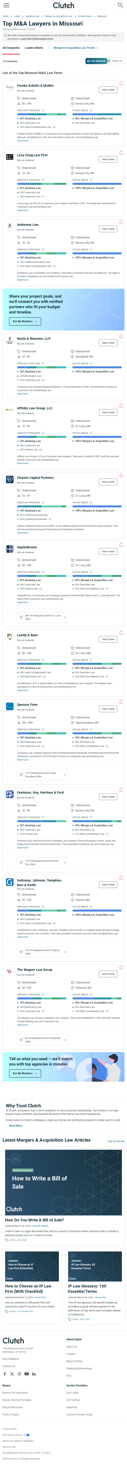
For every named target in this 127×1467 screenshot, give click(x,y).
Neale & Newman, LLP (34, 339)
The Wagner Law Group (34, 970)
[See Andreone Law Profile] (10, 226)
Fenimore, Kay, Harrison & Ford (40, 792)
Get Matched (98, 61)
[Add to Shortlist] (121, 83)
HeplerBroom (27, 547)
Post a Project (10, 1414)
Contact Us (8, 1366)
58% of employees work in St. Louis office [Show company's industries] (43, 617)
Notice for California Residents (18, 1441)
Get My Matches (23, 321)
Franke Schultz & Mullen (35, 86)
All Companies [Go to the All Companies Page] (11, 47)
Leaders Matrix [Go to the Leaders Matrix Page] (34, 47)
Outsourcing (25, 1311)
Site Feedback (10, 1358)
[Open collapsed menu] (6, 5)
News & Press (74, 1361)
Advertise (71, 1407)
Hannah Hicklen (40, 1226)
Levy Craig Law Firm (32, 155)
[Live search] (121, 5)
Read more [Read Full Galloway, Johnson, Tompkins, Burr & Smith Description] (22, 937)
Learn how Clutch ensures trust (37, 38)
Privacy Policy (9, 1429)
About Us (71, 1346)
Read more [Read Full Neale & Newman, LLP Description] (22, 393)
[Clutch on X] (12, 1374)
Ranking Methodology (79, 1368)
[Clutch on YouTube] (26, 1374)
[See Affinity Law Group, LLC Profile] (10, 410)
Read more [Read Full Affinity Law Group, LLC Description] (22, 463)
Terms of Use (9, 1447)
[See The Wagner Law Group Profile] (10, 971)
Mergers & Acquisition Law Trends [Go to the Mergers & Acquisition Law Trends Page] (74, 47)
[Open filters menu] (115, 61)
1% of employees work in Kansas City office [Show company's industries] (41, 863)
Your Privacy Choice (12, 1435)
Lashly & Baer (27, 635)
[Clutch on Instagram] (19, 1374)
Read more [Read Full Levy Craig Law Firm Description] (22, 210)
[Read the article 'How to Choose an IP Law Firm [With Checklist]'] (32, 1286)
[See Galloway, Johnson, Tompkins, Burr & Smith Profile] (10, 882)
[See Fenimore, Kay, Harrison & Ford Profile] (10, 794)
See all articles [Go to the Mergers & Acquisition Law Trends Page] (116, 1141)
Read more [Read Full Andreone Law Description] (22, 279)
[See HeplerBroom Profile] (10, 549)
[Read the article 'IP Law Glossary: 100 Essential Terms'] (95, 1286)
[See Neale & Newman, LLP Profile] (10, 340)
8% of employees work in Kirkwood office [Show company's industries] (42, 1040)
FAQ (68, 1375)
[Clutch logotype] (13, 1340)
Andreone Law (28, 225)
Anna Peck (40, 1297)
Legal (12, 1240)
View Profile (108, 90)
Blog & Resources (12, 1407)
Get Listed (72, 1392)
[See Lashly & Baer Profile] (10, 637)
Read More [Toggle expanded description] (15, 1125)
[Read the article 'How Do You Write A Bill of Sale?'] (63, 1196)
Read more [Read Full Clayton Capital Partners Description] (22, 533)
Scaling (22, 1240)
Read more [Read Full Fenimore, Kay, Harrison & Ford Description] (22, 847)
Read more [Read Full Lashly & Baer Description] (22, 690)
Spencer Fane (27, 705)
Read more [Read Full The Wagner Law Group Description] (22, 1025)
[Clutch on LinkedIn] (34, 1374)
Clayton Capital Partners (35, 478)
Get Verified (73, 1400)
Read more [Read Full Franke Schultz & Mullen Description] (22, 140)
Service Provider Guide (79, 1414)
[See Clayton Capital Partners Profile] (10, 479)
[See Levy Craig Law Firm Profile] (10, 157)
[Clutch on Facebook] (4, 1374)
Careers (70, 1354)
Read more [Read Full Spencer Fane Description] (22, 759)
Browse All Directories (15, 1392)
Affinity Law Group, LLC (35, 408)
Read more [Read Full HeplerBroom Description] (22, 602)
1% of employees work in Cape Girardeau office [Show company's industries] (40, 775)
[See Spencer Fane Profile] (10, 706)
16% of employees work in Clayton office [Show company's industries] (42, 952)
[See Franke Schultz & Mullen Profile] (10, 87)
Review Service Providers (16, 1400)
